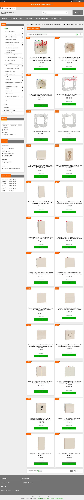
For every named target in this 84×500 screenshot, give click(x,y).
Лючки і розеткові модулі (12, 66)
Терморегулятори (10, 60)
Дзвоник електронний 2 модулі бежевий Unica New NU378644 (69, 419)
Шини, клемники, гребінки (12, 42)
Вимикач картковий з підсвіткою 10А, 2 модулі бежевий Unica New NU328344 (40, 419)
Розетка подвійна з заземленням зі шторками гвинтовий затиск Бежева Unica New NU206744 (69, 166)
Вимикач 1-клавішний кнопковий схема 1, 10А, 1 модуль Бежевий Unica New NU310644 (69, 238)
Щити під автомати (11, 39)
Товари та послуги (34, 24)
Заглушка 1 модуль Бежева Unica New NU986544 (40, 454)
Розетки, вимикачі (46, 24)
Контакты (29, 18)
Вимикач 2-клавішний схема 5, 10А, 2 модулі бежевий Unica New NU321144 (40, 382)
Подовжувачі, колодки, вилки (13, 57)
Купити (41, 69)
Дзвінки (8, 100)
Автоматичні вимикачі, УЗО (13, 34)
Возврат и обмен (56, 18)
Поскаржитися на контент (43, 498)
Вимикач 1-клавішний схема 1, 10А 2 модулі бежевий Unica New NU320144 (40, 273)
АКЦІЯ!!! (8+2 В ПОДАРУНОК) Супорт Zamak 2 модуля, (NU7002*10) (69, 95)
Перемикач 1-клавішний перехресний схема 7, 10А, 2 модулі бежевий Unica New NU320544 (40, 309)
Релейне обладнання (11, 36)
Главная (4, 18)
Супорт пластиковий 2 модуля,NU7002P (69, 131)
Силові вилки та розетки (12, 47)
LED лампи (9, 91)
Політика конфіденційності (56, 498)
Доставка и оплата (42, 18)
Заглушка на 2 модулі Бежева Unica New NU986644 (69, 454)
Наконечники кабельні (11, 54)
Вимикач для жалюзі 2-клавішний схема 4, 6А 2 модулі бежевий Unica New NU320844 (69, 345)
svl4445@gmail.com (9, 153)
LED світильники (10, 74)
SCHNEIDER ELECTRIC (58, 24)
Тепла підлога (9, 63)
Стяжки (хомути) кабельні (12, 68)
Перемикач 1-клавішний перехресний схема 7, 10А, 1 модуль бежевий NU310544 (40, 238)
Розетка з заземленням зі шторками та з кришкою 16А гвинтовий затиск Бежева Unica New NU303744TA (40, 166)
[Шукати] (66, 12)
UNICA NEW (70, 24)
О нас (21, 18)
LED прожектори (10, 76)
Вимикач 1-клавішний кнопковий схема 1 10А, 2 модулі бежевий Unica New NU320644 (69, 308)
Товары (13, 18)
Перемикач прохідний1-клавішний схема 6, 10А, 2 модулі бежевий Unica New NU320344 (69, 273)
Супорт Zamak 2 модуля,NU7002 (41, 131)
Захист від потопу (10, 71)
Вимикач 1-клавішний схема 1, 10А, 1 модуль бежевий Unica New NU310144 (40, 202)
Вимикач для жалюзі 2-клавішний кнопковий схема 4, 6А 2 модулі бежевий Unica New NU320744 (40, 346)
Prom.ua (50, 496)
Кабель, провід (10, 45)
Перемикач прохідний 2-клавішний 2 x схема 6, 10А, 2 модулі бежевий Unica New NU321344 (69, 383)
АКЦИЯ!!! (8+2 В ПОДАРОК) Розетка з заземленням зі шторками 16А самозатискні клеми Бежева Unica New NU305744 (40, 59)
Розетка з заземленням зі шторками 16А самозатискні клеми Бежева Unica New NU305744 (40, 96)
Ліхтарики (8, 79)
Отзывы (6, 107)
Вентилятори (9, 93)
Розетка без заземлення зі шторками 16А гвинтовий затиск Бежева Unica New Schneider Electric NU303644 (69, 59)
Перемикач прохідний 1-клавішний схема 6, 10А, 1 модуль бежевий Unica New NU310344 (69, 202)
